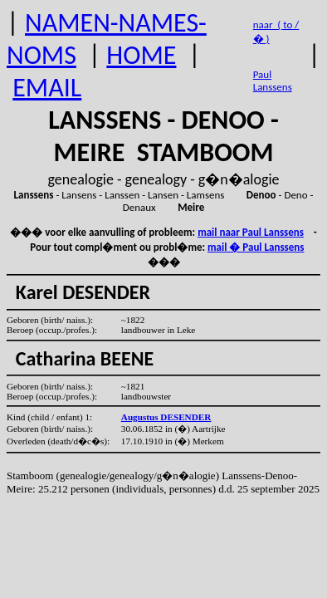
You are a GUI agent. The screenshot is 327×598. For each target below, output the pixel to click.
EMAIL (46, 87)
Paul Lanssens (272, 80)
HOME (141, 55)
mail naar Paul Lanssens (251, 232)
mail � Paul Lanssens (255, 247)
